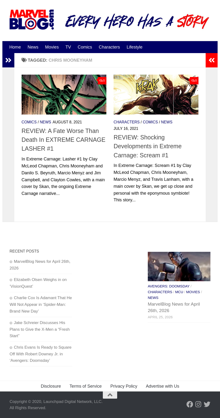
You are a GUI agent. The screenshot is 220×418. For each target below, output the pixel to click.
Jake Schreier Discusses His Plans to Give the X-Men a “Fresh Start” (40, 329)
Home (15, 47)
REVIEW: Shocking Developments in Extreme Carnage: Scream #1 (148, 146)
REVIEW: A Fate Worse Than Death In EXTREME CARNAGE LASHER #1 (63, 139)
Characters (109, 47)
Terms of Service (86, 386)
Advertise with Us (162, 386)
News (33, 47)
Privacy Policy (123, 386)
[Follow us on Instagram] (198, 404)
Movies (52, 47)
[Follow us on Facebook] (190, 404)
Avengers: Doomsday (169, 286)
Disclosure (51, 386)
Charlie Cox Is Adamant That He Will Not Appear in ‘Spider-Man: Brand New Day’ (41, 304)
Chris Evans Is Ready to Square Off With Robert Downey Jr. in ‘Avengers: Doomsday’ (41, 354)
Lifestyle (135, 47)
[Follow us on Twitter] (207, 404)
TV (68, 47)
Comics (85, 47)
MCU (179, 292)
